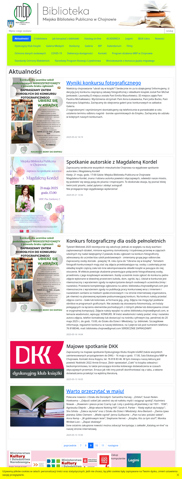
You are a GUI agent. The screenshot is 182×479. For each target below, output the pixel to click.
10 (96, 445)
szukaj (169, 30)
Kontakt (102, 53)
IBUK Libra (144, 38)
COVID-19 (56, 53)
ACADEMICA (113, 38)
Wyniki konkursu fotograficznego (103, 82)
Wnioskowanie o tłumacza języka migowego (130, 60)
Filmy (130, 46)
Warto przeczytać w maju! (95, 391)
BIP (100, 46)
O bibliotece (40, 38)
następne (113, 445)
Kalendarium (114, 46)
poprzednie (70, 445)
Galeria (89, 46)
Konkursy (74, 46)
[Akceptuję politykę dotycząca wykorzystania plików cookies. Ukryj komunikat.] (178, 475)
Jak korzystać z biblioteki (65, 38)
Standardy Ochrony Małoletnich (32, 60)
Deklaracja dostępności (80, 53)
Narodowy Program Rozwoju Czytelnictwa (78, 60)
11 (103, 445)
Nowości (159, 38)
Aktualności (22, 38)
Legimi (129, 38)
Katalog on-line (92, 38)
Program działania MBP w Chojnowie (132, 53)
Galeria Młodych (55, 46)
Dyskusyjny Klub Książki (28, 46)
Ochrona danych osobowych (30, 53)
